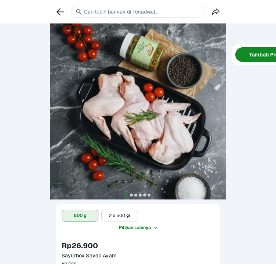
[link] (60, 11)
